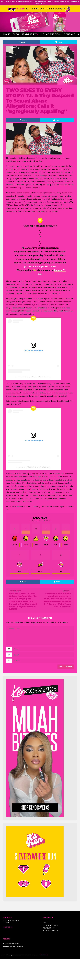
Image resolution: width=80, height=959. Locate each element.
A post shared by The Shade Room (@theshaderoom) (33, 467)
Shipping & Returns (50, 925)
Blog (16, 34)
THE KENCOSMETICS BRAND (13, 947)
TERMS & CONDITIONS (51, 931)
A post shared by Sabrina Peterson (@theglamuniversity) (33, 377)
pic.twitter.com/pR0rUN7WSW (40, 266)
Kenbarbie (29, 34)
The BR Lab (44, 955)
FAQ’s (45, 922)
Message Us (7, 927)
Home (6, 34)
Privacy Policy (48, 928)
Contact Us (71, 34)
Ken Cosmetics (50, 34)
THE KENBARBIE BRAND (11, 944)
